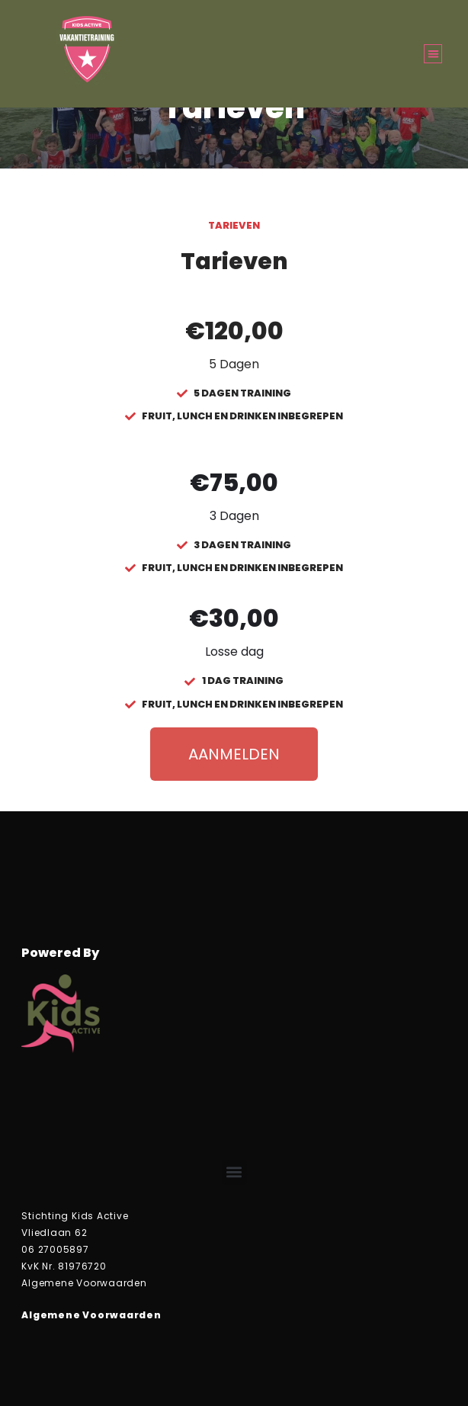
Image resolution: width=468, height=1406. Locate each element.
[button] (433, 53)
